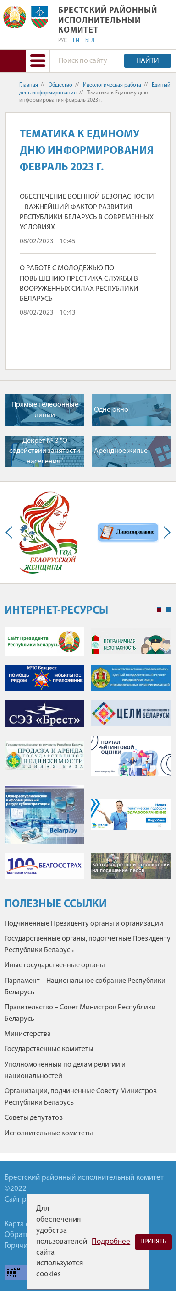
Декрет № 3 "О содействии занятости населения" (44, 451)
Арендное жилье (121, 451)
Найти (147, 61)
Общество (60, 85)
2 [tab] (168, 610)
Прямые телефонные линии (44, 410)
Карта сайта (24, 1224)
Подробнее (111, 1242)
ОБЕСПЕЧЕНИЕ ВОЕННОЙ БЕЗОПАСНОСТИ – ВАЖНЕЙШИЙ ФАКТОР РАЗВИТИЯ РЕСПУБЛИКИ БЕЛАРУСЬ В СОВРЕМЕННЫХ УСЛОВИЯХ (87, 212)
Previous (11, 532)
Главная (28, 85)
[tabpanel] (87, 757)
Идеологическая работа (112, 85)
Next (165, 532)
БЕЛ (89, 41)
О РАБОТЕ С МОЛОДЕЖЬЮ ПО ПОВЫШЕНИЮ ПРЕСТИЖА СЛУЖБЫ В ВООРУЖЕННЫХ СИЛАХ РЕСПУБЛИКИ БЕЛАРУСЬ (79, 284)
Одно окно (111, 410)
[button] (37, 61)
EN (76, 41)
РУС (62, 41)
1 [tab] (159, 610)
